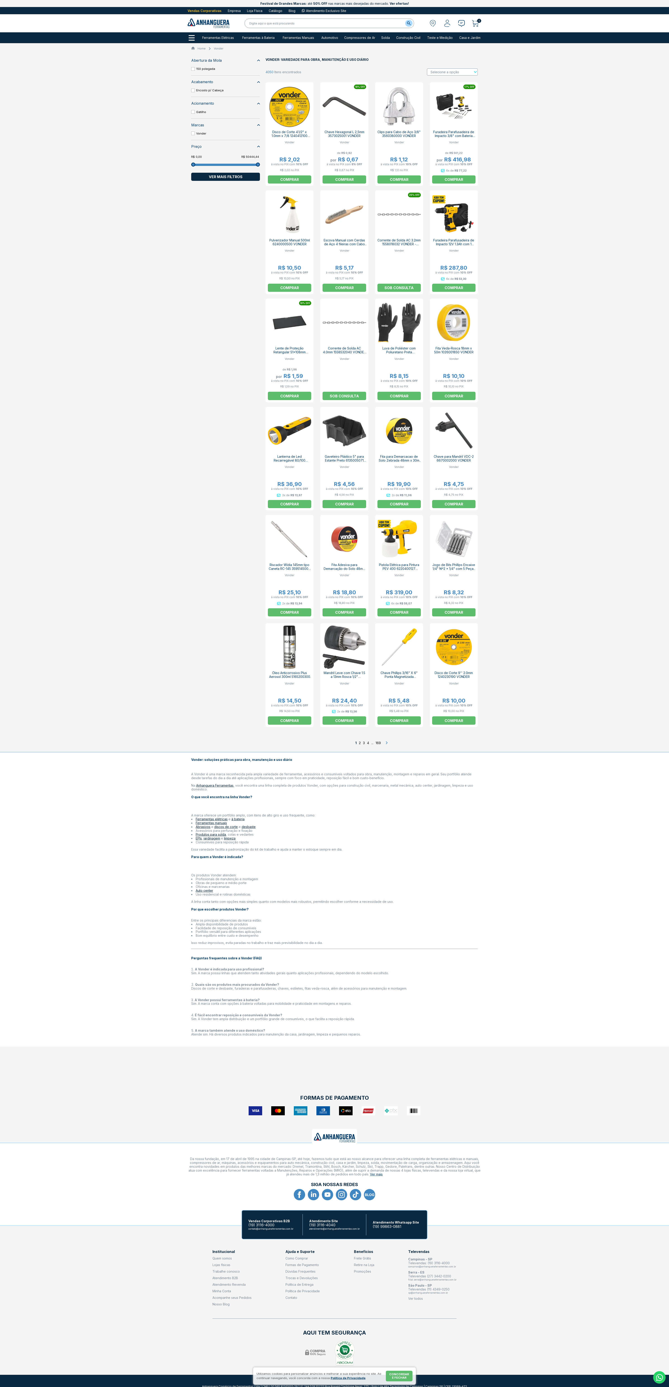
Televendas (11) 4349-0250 (429, 1289)
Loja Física (254, 11)
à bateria (238, 819)
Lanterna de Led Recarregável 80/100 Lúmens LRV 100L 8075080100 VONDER (289, 462)
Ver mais (376, 1174)
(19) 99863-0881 (387, 1226)
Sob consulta (399, 287)
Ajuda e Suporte (300, 1252)
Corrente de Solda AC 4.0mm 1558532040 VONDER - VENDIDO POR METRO (344, 352)
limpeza (230, 838)
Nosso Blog (221, 1304)
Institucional (223, 1252)
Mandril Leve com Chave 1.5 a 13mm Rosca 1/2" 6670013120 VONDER (344, 676)
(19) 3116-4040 (322, 1225)
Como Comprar (296, 1258)
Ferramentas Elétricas (218, 38)
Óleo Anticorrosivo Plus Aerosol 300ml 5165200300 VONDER (289, 676)
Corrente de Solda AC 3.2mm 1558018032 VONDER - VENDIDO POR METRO (399, 244)
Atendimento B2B (225, 1278)
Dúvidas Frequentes (300, 1271)
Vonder (218, 48)
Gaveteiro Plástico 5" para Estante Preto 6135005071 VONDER (344, 460)
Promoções (362, 1271)
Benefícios (363, 1252)
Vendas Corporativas (204, 11)
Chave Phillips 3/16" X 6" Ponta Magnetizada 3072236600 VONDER (399, 676)
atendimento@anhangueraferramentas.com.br (334, 1228)
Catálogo (275, 11)
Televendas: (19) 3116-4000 (429, 1263)
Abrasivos (203, 827)
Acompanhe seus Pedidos (232, 1298)
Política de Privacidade (302, 1291)
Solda (385, 38)
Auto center (204, 890)
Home (202, 48)
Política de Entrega (299, 1284)
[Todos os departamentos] (192, 38)
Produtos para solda (211, 834)
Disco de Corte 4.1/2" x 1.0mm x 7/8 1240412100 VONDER (289, 136)
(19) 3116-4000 (261, 1225)
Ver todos (415, 1298)
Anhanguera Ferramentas (214, 785)
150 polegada (205, 69)
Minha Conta (221, 1291)
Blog (292, 11)
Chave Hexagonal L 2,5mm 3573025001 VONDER (344, 134)
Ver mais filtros (226, 177)
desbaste (249, 827)
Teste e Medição (440, 38)
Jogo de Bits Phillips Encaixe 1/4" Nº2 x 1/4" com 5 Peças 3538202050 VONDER (453, 568)
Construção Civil (408, 38)
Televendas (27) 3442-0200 (429, 1276)
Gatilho (201, 112)
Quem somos (222, 1258)
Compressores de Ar (359, 38)
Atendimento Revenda (229, 1284)
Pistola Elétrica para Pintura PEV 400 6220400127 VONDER (399, 568)
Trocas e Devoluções (301, 1278)
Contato (291, 1298)
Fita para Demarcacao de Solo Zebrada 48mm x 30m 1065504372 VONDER (399, 460)
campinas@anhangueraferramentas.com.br (432, 1266)
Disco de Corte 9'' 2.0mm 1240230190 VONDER (454, 675)
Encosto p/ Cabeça (210, 90)
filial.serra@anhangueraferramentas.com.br (432, 1279)
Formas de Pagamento (302, 1265)
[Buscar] (408, 23)
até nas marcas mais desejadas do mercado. (334, 3)
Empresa (234, 11)
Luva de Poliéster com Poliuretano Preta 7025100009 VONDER (399, 352)
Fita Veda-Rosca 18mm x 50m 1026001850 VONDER (453, 350)
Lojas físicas (221, 1265)
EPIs (199, 838)
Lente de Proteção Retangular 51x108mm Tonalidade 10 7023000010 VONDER (289, 354)
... (372, 743)
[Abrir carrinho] (476, 23)
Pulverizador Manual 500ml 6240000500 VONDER (289, 242)
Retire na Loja (364, 1265)
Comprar (399, 396)
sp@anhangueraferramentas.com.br (428, 1292)
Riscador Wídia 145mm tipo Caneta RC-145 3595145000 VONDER (289, 568)
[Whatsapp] (659, 1377)
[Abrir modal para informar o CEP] (432, 23)
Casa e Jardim (470, 38)
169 (378, 743)
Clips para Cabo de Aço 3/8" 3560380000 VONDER (399, 134)
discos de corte (226, 827)
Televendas (418, 1252)
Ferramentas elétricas (212, 819)
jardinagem (212, 838)
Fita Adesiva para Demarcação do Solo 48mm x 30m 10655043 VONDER (344, 568)
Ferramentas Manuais (298, 38)
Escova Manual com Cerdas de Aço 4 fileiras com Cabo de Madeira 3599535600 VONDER (344, 246)
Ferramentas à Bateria (258, 38)
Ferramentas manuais (211, 823)
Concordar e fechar (399, 1376)
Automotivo (329, 38)
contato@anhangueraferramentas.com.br (270, 1228)
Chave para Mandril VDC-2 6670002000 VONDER (454, 458)
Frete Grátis (362, 1258)
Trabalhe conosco (226, 1271)
